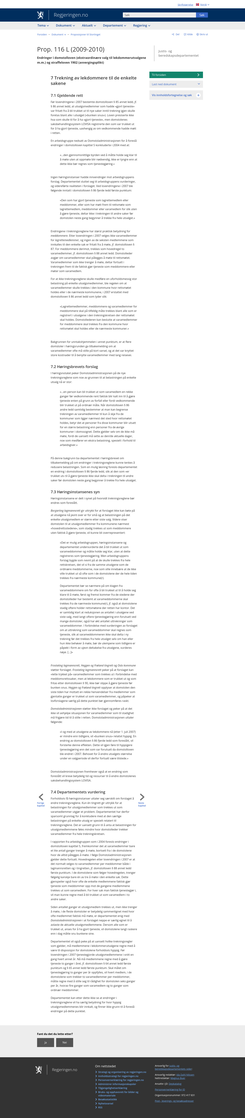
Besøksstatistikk (107, 1099)
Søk (202, 15)
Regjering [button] (140, 25)
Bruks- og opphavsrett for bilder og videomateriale (118, 1093)
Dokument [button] (64, 25)
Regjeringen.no (68, 15)
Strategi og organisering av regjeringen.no (122, 1072)
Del (177, 34)
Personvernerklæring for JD (170, 1089)
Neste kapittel (142, 804)
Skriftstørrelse (185, 4)
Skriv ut (204, 34)
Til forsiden (159, 75)
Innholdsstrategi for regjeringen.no (118, 1076)
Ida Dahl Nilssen (185, 1074)
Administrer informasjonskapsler (117, 1084)
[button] (59, 34)
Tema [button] (41, 25)
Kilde (190, 34)
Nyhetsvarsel (105, 1103)
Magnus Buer (177, 1078)
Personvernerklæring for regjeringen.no (121, 1080)
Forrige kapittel (41, 804)
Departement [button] (113, 25)
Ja (45, 1042)
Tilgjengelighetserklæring (112, 1088)
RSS (100, 1107)
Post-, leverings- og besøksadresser (174, 1101)
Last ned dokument (164, 84)
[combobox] (159, 15)
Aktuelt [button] (88, 25)
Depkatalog (175, 1083)
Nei (64, 1042)
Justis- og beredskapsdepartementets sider (173, 1067)
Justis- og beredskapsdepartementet (178, 53)
